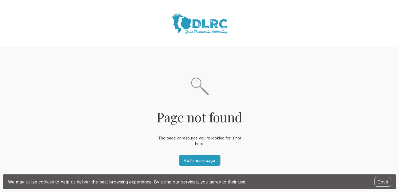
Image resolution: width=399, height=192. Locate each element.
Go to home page (199, 160)
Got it (382, 182)
